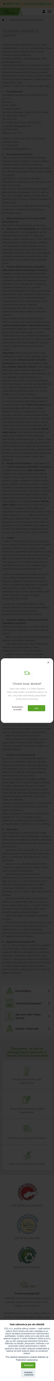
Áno (36, 708)
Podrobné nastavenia (29, 1373)
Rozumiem (28, 1365)
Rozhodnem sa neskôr (17, 708)
